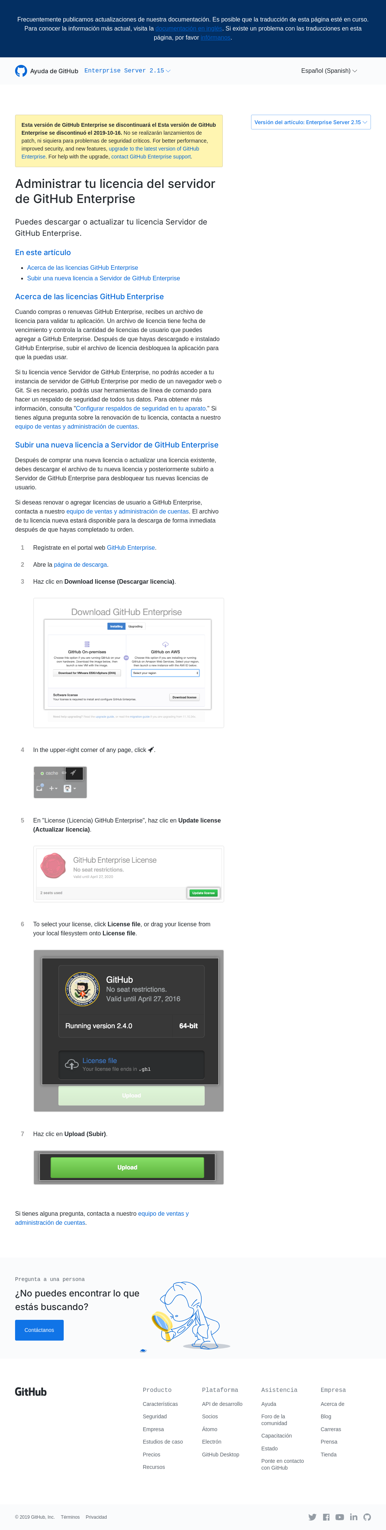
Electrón (211, 1442)
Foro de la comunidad (274, 1419)
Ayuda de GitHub (54, 71)
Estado (269, 1448)
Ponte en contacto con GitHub (282, 1464)
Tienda (329, 1455)
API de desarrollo (222, 1404)
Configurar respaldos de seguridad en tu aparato (140, 408)
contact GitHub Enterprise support (151, 157)
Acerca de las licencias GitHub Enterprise (82, 267)
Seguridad (155, 1416)
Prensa (329, 1442)
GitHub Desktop (220, 1455)
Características (160, 1404)
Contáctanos (39, 1330)
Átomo (209, 1429)
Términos (70, 1517)
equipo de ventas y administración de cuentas (76, 426)
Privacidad (96, 1517)
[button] (127, 70)
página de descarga (80, 564)
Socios (210, 1416)
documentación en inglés (188, 28)
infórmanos (215, 37)
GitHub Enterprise (131, 547)
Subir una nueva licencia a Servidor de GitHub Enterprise (103, 278)
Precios (152, 1455)
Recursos (154, 1467)
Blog (326, 1416)
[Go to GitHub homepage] (31, 1389)
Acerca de (333, 1404)
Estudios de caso (163, 1442)
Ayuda (268, 1404)
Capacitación (276, 1436)
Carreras (331, 1429)
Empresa (153, 1429)
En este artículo (43, 252)
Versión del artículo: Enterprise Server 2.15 (311, 122)
